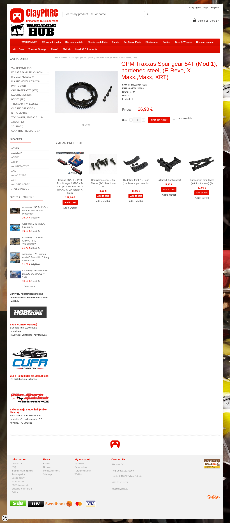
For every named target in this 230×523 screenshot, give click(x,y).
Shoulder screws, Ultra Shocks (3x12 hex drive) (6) (103, 183)
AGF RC (15, 157)
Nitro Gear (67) (20, 113)
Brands (46, 463)
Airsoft (54, 49)
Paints (115, 42)
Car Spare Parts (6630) (24, 90)
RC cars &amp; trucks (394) (27, 72)
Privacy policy (18, 474)
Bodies (166, 42)
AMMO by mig (18, 175)
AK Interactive (20, 166)
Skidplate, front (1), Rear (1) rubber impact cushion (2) (136, 183)
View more (30, 286)
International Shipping (22, 471)
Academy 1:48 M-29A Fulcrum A (33, 225)
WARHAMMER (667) (21, 68)
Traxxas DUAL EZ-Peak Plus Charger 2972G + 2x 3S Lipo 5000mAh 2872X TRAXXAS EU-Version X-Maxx (70, 186)
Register (215, 7)
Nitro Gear (18, 49)
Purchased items (83, 471)
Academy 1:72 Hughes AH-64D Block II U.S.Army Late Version (35, 257)
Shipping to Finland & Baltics (22, 489)
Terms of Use (18, 481)
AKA (13, 171)
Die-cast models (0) (22, 77)
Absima (15, 148)
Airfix (14, 162)
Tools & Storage (37, 49)
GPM (132, 92)
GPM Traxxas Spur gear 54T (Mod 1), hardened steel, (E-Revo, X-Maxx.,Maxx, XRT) (100, 57)
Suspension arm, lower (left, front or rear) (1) (202, 182)
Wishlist (78, 474)
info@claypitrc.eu (120, 489)
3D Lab (66, 49)
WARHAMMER (30, 42)
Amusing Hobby (20, 184)
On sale (46, 467)
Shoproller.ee (214, 497)
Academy (16, 153)
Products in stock (51, 471)
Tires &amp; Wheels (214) (25, 104)
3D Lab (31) (17, 126)
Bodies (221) (18, 99)
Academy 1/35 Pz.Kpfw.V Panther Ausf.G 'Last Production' (35, 210)
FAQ (14, 467)
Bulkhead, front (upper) (169, 180)
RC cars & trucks (51, 42)
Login (205, 7)
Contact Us (17, 463)
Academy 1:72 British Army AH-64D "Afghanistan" (33, 240)
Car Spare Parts (132, 42)
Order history (81, 467)
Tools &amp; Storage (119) (27, 117)
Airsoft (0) (17, 122)
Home (57, 57)
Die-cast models (74, 42)
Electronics (152, 42)
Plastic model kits (97, 42)
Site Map (47, 474)
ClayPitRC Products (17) (25, 131)
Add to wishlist (185, 118)
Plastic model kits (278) (25, 81)
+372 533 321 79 (120, 482)
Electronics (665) (21, 95)
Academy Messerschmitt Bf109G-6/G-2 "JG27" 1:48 (35, 273)
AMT (13, 180)
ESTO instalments (20, 485)
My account (80, 463)
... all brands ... (20, 189)
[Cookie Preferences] (5, 518)
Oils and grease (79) (23, 108)
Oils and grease (204, 42)
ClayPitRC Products (86, 49)
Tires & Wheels (183, 42)
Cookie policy (18, 478)
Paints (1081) (18, 86)
